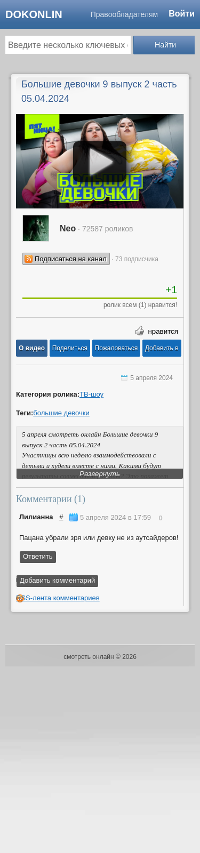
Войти (182, 13)
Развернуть (99, 474)
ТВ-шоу (91, 394)
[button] (31, 348)
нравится (163, 331)
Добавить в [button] (162, 348)
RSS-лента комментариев (58, 598)
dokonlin (33, 14)
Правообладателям (124, 14)
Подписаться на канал (71, 259)
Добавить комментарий (57, 580)
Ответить (38, 556)
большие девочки (61, 413)
